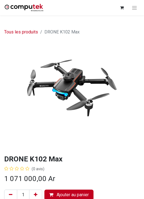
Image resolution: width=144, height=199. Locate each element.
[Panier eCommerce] (122, 8)
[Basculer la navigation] (134, 7)
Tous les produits (21, 32)
